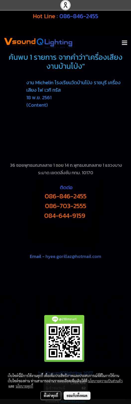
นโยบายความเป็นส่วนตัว (105, 381)
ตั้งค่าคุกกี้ (51, 395)
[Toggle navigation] (124, 43)
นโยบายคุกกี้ (24, 386)
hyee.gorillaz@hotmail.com (73, 256)
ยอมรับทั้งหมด (77, 395)
